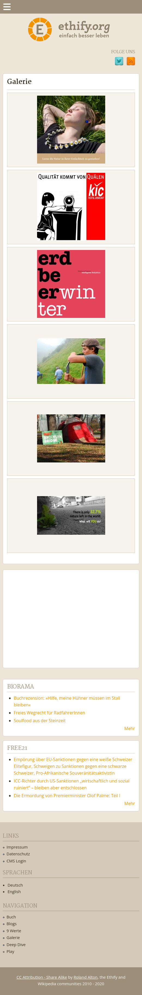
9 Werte (14, 930)
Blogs (12, 923)
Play (10, 951)
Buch (11, 916)
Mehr (129, 728)
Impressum (17, 847)
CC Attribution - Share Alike (42, 977)
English (14, 891)
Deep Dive (16, 944)
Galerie (13, 937)
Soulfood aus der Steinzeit (40, 721)
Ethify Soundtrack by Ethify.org (47, 614)
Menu (7, 7)
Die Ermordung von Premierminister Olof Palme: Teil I (67, 796)
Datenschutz (18, 853)
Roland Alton (86, 977)
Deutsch (15, 885)
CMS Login (16, 860)
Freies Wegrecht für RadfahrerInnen (49, 713)
